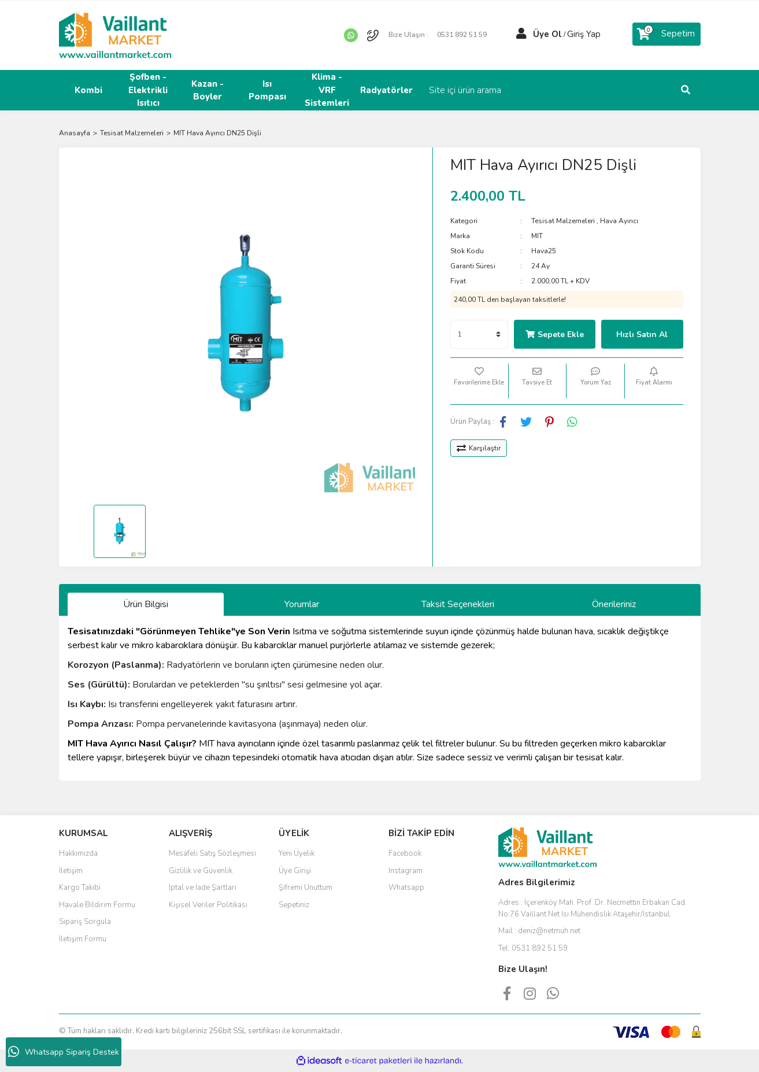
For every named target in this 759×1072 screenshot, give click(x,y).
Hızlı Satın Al (642, 334)
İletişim (71, 871)
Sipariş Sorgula (85, 921)
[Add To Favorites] (479, 381)
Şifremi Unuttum (305, 887)
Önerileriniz (614, 604)
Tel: (533, 948)
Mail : (539, 931)
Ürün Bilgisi (145, 604)
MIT (537, 236)
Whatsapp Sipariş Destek (63, 1051)
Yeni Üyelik (296, 853)
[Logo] (115, 34)
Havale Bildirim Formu (97, 905)
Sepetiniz (294, 905)
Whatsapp (406, 887)
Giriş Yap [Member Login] (584, 34)
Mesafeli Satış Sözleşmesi (212, 853)
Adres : (592, 908)
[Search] (622, 90)
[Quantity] (479, 334)
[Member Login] (521, 34)
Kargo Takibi (80, 887)
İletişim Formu (82, 939)
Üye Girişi (295, 871)
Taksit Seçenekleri (457, 604)
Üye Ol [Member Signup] (547, 34)
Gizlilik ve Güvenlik (200, 871)
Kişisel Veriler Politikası (208, 905)
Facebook (404, 853)
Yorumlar (301, 604)
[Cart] (666, 34)
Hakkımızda (78, 853)
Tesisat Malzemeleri (563, 221)
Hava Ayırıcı (619, 221)
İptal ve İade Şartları (202, 887)
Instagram (405, 871)
